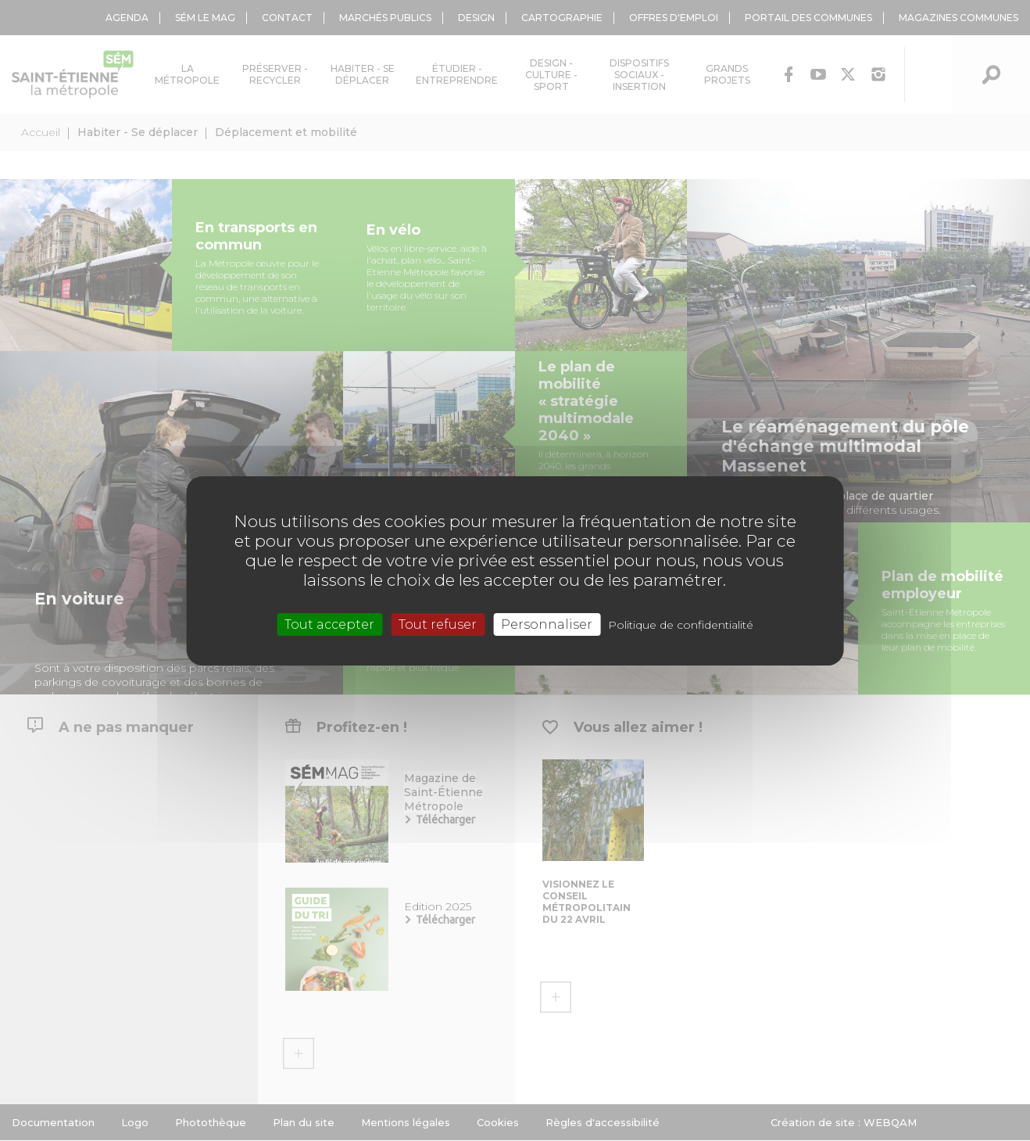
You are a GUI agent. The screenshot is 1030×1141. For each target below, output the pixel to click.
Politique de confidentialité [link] (680, 624)
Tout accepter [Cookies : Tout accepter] (329, 623)
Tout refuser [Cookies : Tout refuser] (438, 623)
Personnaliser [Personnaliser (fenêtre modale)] (546, 623)
